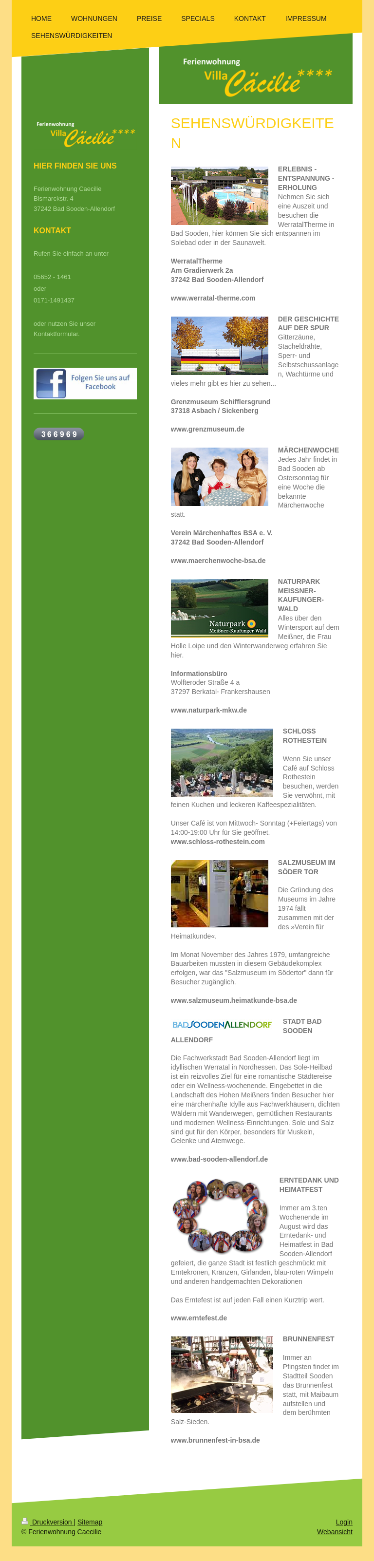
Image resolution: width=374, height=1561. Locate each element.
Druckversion (47, 1522)
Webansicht (335, 1532)
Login (344, 1522)
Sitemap (89, 1522)
